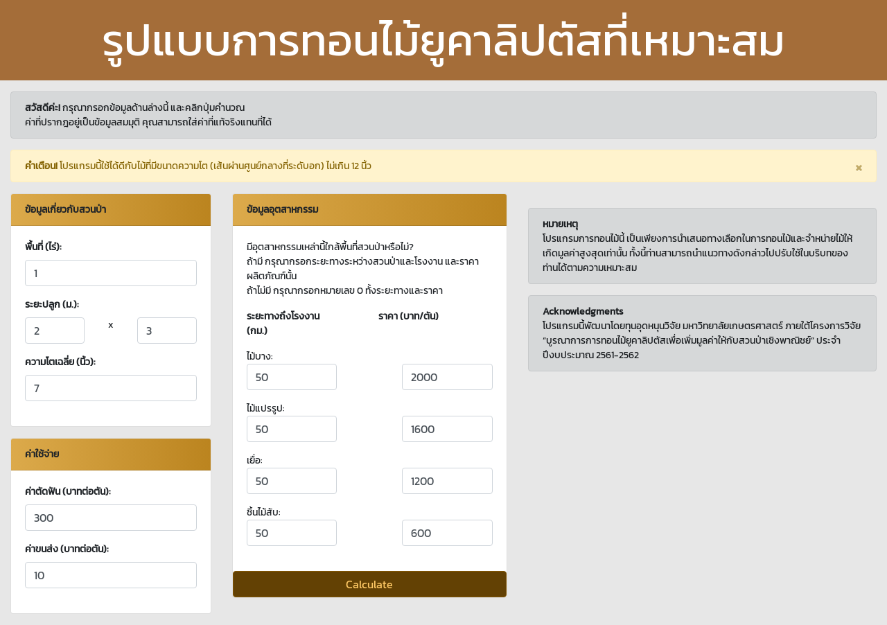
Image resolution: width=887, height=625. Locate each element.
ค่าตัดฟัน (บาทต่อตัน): (68, 491)
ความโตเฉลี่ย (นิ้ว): (60, 362)
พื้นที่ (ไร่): (43, 247)
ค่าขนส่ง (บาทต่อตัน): (67, 549)
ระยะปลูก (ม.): (52, 304)
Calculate (369, 584)
